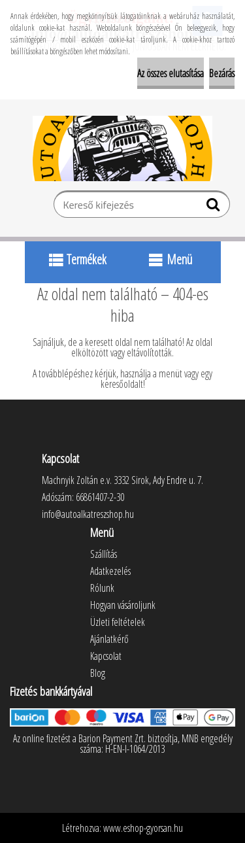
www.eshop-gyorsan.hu (143, 828)
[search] (214, 207)
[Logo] (122, 148)
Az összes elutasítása (170, 73)
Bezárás (222, 73)
